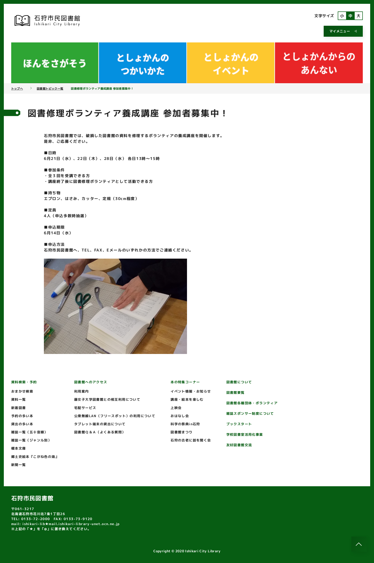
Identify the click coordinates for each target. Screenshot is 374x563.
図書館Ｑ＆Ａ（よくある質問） (100, 432)
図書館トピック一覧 (50, 89)
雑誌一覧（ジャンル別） (31, 440)
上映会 (176, 407)
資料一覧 (18, 399)
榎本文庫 (18, 448)
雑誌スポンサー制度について (250, 413)
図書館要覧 (235, 392)
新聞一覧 (18, 464)
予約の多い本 (22, 416)
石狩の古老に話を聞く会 (191, 440)
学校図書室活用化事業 (244, 434)
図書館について (239, 382)
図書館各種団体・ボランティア (252, 403)
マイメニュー (343, 31)
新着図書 (18, 407)
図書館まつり (181, 432)
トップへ (17, 89)
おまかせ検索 (22, 391)
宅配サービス (85, 407)
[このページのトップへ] (359, 544)
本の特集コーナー (185, 382)
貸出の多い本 (22, 424)
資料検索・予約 (24, 382)
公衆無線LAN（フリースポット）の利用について (114, 416)
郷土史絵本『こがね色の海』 (35, 456)
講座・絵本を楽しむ (187, 399)
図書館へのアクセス (90, 382)
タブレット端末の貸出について (100, 424)
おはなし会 (180, 416)
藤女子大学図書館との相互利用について (107, 399)
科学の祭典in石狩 (185, 424)
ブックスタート (239, 424)
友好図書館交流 (239, 445)
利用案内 (81, 391)
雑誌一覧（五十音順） (29, 432)
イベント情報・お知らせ (191, 391)
